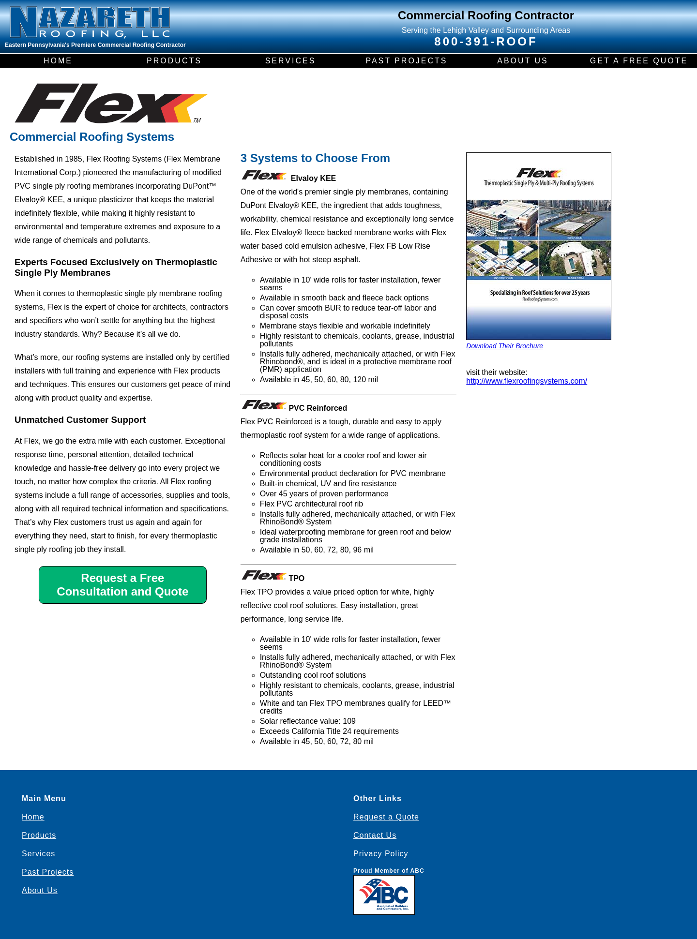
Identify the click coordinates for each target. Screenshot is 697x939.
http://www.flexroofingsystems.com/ (526, 381)
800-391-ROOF (485, 41)
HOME (58, 61)
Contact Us (374, 835)
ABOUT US (522, 61)
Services (38, 854)
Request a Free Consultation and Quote (122, 584)
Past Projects (48, 872)
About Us (40, 890)
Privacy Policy (381, 854)
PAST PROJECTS (406, 61)
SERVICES (290, 61)
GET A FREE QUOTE (639, 61)
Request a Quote (386, 817)
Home (33, 817)
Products (39, 835)
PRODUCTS (174, 61)
